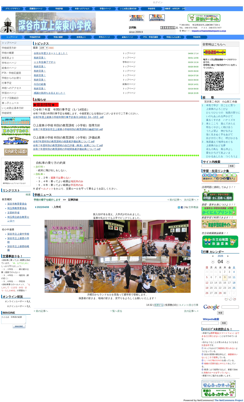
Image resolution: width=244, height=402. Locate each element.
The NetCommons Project (228, 400)
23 (224, 289)
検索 (28, 194)
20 (211, 289)
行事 (195, 305)
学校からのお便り (173, 37)
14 (215, 283)
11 (234, 278)
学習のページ (105, 9)
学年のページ (104, 37)
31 (215, 273)
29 (207, 273)
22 (220, 289)
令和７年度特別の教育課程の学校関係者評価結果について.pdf (66, 149)
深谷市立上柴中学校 (18, 234)
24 (229, 289)
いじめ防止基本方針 (128, 9)
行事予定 (7, 83)
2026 (220, 256)
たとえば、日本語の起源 (13, 319)
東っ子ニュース (10, 103)
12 (207, 283)
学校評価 (59, 9)
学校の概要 (58, 37)
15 (220, 283)
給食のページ (127, 37)
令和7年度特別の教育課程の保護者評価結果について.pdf (63, 141)
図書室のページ (36, 9)
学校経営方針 (35, 37)
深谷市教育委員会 (17, 204)
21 (215, 289)
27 (211, 294)
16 (224, 283)
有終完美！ (40, 57)
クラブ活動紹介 (10, 98)
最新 (40, 47)
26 (207, 294)
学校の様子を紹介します (47, 199)
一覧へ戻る (116, 311)
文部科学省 (13, 212)
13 (211, 283)
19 (207, 289)
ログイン (157, 2)
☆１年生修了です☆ (45, 62)
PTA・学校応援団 (150, 37)
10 (229, 278)
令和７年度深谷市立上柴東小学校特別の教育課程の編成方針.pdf (68, 129)
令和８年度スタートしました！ (51, 53)
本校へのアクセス (82, 9)
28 (215, 294)
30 (211, 273)
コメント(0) (185, 305)
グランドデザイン (12, 9)
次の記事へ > (191, 199)
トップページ (11, 37)
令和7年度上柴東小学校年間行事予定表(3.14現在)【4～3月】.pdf (68, 117)
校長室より (81, 37)
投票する (159, 305)
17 (229, 283)
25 (234, 289)
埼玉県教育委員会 (17, 208)
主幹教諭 (193, 207)
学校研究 (151, 9)
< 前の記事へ (174, 199)
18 (234, 283)
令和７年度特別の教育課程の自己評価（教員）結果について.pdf (68, 145)
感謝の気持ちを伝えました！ (49, 93)
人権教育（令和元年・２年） (174, 9)
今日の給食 (40, 84)
